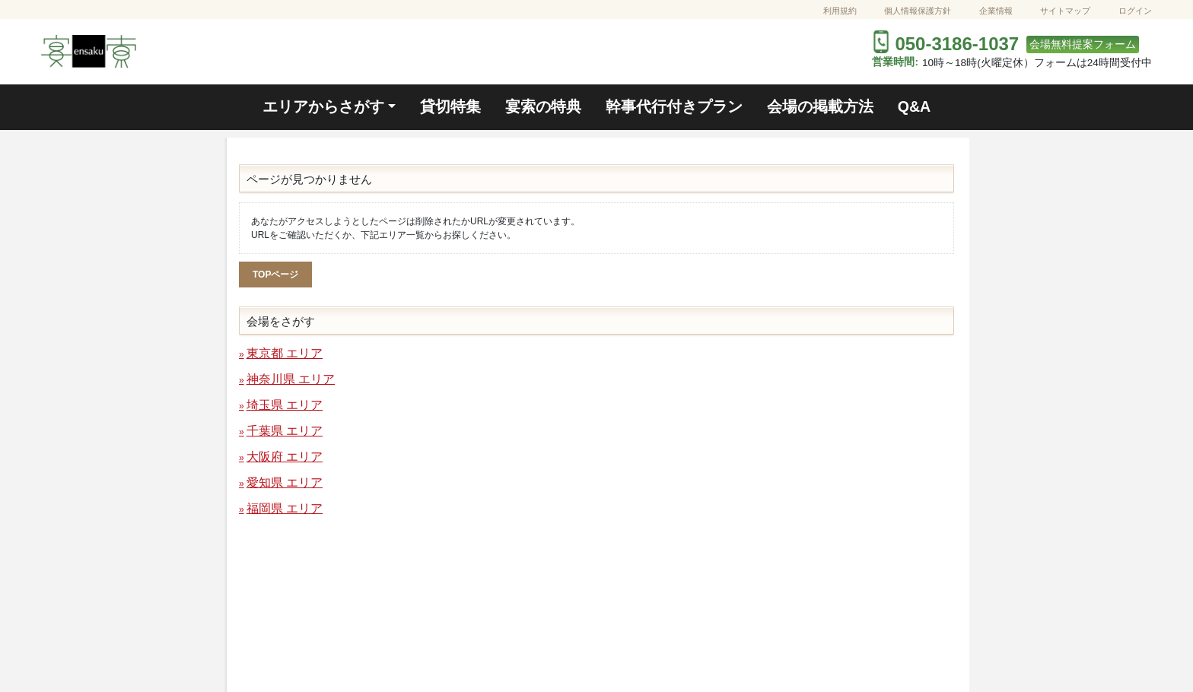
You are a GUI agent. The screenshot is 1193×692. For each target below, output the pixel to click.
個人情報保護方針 (917, 10)
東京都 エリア (285, 353)
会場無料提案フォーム (1082, 44)
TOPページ (275, 274)
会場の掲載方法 (820, 106)
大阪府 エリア (285, 456)
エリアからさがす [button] (323, 106)
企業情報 (996, 10)
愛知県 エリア (285, 482)
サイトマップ (1065, 10)
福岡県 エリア (285, 508)
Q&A (914, 106)
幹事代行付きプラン (674, 106)
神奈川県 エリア (291, 379)
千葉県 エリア (285, 430)
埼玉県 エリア (285, 404)
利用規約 (840, 10)
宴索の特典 (543, 106)
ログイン (1135, 10)
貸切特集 (450, 106)
